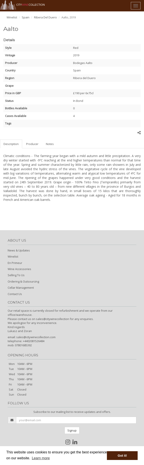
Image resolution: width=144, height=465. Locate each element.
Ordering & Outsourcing (23, 281)
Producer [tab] (32, 144)
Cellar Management (21, 288)
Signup (72, 430)
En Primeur (15, 263)
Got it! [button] (122, 455)
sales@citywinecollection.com (36, 337)
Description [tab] (11, 144)
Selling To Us (16, 275)
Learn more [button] (41, 458)
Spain (25, 17)
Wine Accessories (19, 269)
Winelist (12, 17)
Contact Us (15, 294)
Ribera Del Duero (45, 17)
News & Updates (19, 250)
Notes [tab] (50, 144)
